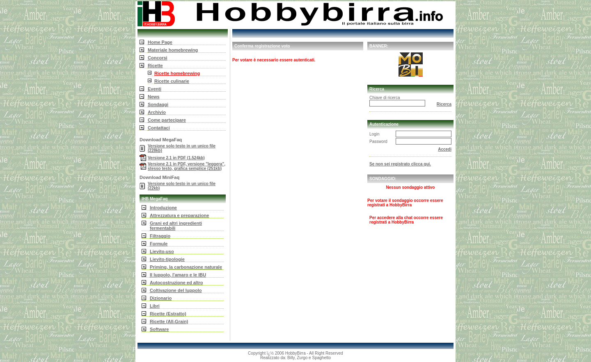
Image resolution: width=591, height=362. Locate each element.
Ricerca (444, 104)
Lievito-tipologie (167, 259)
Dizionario (161, 298)
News (154, 96)
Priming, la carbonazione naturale (186, 267)
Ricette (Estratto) (168, 313)
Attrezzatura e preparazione (179, 215)
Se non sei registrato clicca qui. (400, 164)
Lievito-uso (162, 251)
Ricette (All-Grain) (169, 321)
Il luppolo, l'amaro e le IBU (178, 274)
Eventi (154, 88)
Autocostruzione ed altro (176, 282)
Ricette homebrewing (177, 73)
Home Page (160, 42)
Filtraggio (160, 235)
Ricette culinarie (171, 81)
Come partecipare (167, 120)
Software (159, 329)
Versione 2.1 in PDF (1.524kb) (176, 158)
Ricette (155, 65)
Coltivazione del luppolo (176, 290)
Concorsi (157, 57)
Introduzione (163, 207)
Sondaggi (158, 104)
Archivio (157, 112)
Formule (158, 243)
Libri (155, 305)
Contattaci (159, 127)
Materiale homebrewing (173, 50)
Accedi (444, 149)
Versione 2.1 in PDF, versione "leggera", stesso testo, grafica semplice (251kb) (186, 166)
